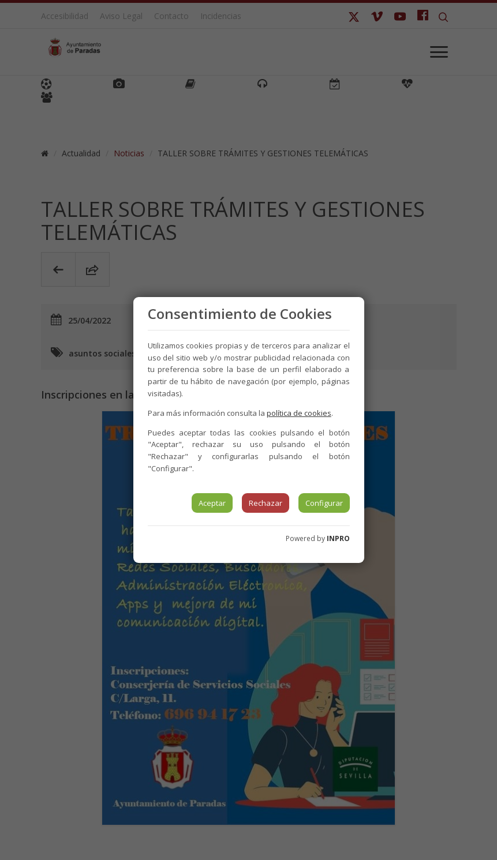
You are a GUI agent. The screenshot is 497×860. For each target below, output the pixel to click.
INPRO (338, 538)
